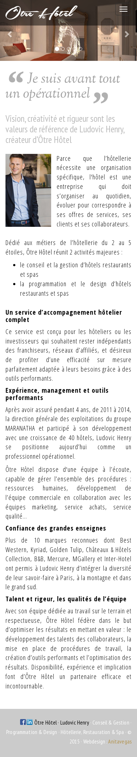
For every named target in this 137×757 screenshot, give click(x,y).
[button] (10, 30)
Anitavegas (120, 741)
